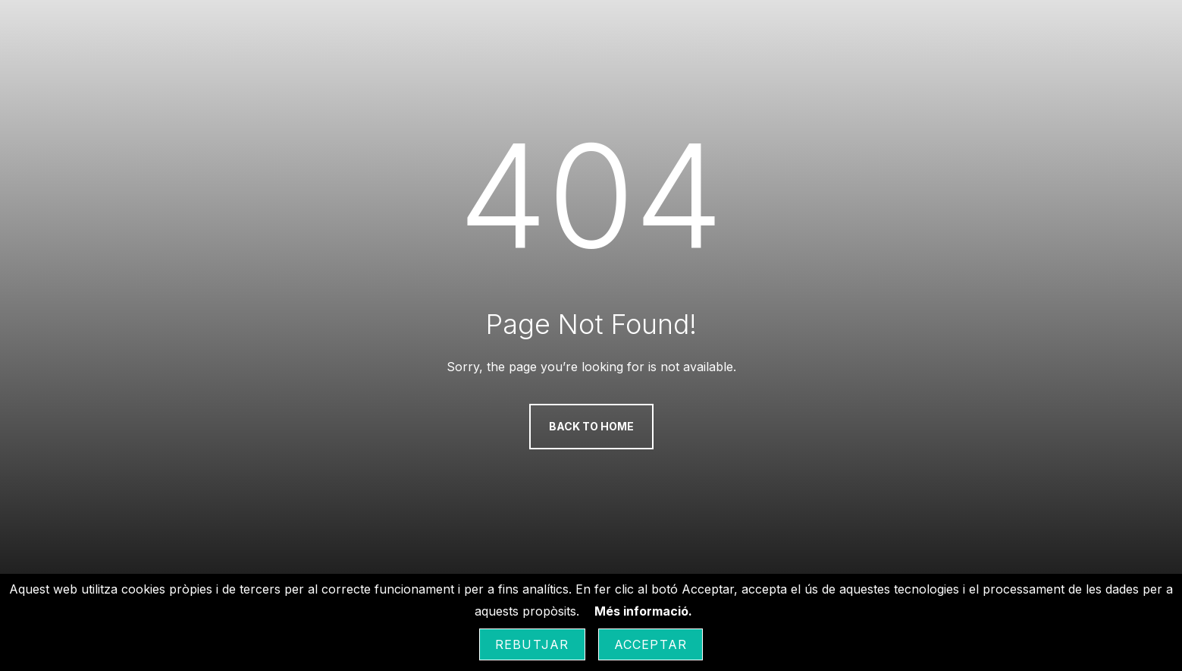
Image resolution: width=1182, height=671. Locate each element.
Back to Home (591, 426)
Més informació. (643, 611)
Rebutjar (532, 644)
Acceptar (651, 644)
